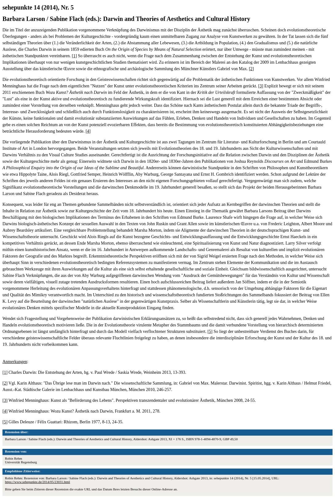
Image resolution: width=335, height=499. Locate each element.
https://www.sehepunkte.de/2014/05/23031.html (37, 482)
